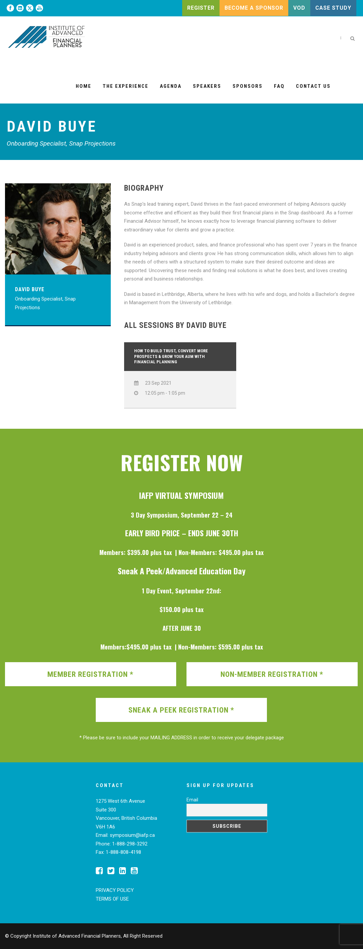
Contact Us (313, 86)
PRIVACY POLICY (115, 890)
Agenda (171, 86)
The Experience (125, 86)
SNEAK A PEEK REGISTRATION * (181, 710)
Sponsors (248, 86)
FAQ (279, 86)
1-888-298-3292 (129, 844)
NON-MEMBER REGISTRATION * (272, 674)
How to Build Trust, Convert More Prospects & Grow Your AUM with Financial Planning (171, 356)
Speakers (207, 86)
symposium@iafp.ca (132, 835)
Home (83, 86)
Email (192, 799)
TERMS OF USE (112, 899)
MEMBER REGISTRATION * (90, 674)
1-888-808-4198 (123, 852)
